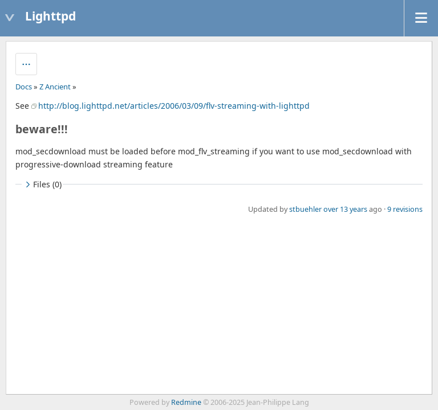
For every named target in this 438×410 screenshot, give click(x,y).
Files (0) (42, 184)
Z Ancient (55, 86)
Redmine (186, 402)
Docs (23, 86)
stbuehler (305, 209)
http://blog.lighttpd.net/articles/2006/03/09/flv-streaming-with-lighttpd (174, 105)
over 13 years (345, 209)
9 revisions (405, 209)
